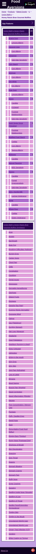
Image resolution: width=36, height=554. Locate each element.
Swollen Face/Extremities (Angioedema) (18, 506)
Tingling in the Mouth (16, 517)
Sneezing (12, 453)
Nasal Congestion (15, 392)
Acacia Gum (13, 38)
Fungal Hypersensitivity (17, 181)
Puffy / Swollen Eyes (16, 416)
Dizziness (12, 301)
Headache (12, 336)
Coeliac (14, 142)
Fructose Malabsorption (17, 113)
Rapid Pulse (13, 420)
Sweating (12, 488)
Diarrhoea (12, 293)
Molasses (12, 154)
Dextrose (12, 73)
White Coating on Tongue (18, 538)
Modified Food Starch (17, 137)
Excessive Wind (15, 314)
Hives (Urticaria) (15, 349)
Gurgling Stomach (15, 327)
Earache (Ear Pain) (16, 306)
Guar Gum (13, 90)
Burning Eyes (14, 254)
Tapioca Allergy (17, 150)
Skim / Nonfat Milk (15, 192)
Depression (13, 284)
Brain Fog (12, 245)
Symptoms (16, 226)
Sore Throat (13, 458)
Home (4, 12)
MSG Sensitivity (18, 167)
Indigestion (13, 353)
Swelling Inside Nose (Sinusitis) (21, 492)
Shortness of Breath (16, 445)
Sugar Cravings (14, 484)
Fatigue (11, 318)
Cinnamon (12, 56)
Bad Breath (13, 241)
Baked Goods (22, 12)
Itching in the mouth (16, 357)
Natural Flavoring (15, 163)
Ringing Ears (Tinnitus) (17, 436)
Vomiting (12, 534)
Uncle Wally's (7, 15)
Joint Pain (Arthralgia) (17, 370)
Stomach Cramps (15, 471)
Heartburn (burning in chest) (19, 344)
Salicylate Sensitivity (19, 60)
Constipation (13, 271)
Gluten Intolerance (18, 218)
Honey (11, 99)
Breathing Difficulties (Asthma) (20, 249)
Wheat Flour (13, 209)
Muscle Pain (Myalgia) (17, 387)
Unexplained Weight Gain (18, 521)
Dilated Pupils (14, 297)
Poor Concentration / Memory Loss (20, 406)
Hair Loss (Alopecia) (16, 331)
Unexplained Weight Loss (18, 525)
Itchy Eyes (13, 362)
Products (11, 12)
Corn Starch (13, 64)
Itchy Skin (12, 366)
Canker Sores (14, 258)
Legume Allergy (17, 43)
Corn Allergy (16, 51)
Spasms (12, 462)
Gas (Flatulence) (15, 323)
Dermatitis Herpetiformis (18, 288)
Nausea (12, 400)
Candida (15, 103)
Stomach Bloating (15, 466)
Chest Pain (13, 262)
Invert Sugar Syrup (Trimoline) (16, 124)
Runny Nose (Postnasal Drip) (20, 440)
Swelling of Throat (15, 501)
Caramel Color (14, 47)
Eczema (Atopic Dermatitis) (19, 310)
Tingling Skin (13, 512)
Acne (11, 232)
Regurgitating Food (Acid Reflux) (18, 430)
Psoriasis (12, 412)
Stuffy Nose (13, 479)
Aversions (16, 32)
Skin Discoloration (15, 449)
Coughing (12, 275)
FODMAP (15, 107)
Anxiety (11, 236)
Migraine (12, 379)
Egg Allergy (16, 86)
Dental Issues (14, 280)
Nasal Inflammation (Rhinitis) (20, 396)
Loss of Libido (14, 375)
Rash (11, 425)
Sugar (11, 200)
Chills (11, 267)
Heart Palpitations (15, 340)
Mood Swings (14, 383)
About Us (4, 551)
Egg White (13, 81)
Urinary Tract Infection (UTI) (19, 530)
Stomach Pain (14, 475)
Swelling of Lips (15, 497)
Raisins (11, 172)
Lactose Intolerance (19, 196)
